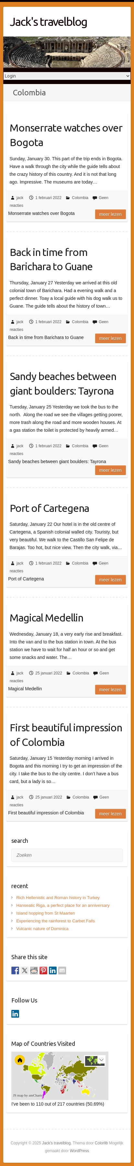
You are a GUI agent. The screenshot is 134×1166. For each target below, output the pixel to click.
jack (20, 198)
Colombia (80, 198)
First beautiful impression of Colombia (66, 735)
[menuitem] (69, 1080)
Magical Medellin (46, 617)
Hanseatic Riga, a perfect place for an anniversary (62, 905)
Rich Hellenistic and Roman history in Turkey (58, 897)
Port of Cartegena (49, 508)
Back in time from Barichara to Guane (51, 259)
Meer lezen (110, 214)
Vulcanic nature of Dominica (42, 928)
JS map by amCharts (27, 1095)
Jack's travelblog (48, 21)
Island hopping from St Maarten (45, 913)
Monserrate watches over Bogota (66, 135)
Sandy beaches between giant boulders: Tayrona (63, 383)
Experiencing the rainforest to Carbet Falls (55, 920)
